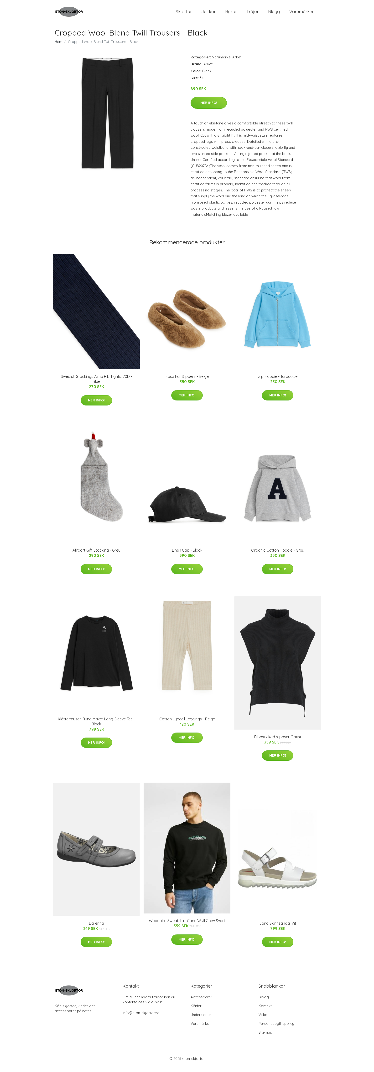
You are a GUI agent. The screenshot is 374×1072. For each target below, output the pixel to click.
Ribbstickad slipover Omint (277, 742)
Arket (236, 62)
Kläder (196, 1011)
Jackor (208, 14)
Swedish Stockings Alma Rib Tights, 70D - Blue (96, 384)
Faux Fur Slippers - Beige (187, 382)
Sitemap (265, 1037)
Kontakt (265, 1011)
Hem (58, 47)
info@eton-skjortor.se (141, 1018)
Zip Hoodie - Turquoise (277, 382)
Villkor (264, 1020)
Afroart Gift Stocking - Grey (96, 555)
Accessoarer (201, 1002)
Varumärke (221, 62)
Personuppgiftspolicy (276, 1028)
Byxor (231, 14)
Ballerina (96, 928)
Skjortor (184, 14)
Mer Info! (208, 108)
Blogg (274, 14)
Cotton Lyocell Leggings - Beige (187, 724)
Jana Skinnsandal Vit (277, 928)
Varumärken (302, 14)
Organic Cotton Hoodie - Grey (277, 555)
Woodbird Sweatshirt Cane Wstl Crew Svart (187, 925)
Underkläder (201, 1020)
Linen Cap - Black (187, 555)
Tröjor (252, 14)
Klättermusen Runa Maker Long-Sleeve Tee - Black (96, 727)
